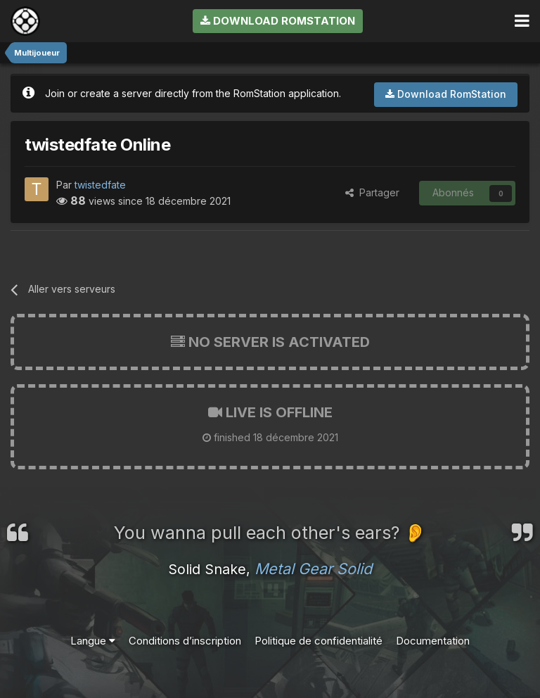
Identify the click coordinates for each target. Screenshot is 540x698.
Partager (372, 192)
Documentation (433, 640)
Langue (92, 640)
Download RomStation (277, 20)
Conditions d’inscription (185, 640)
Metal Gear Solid (313, 568)
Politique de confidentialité (318, 640)
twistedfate (100, 185)
